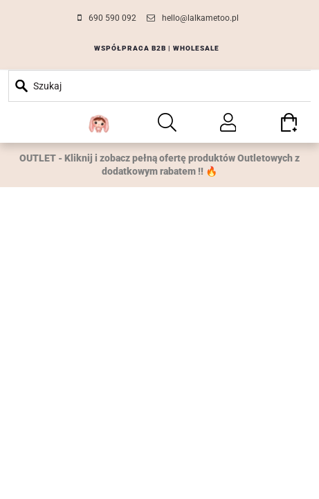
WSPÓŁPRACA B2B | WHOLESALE (156, 48)
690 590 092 (112, 18)
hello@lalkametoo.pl (200, 18)
